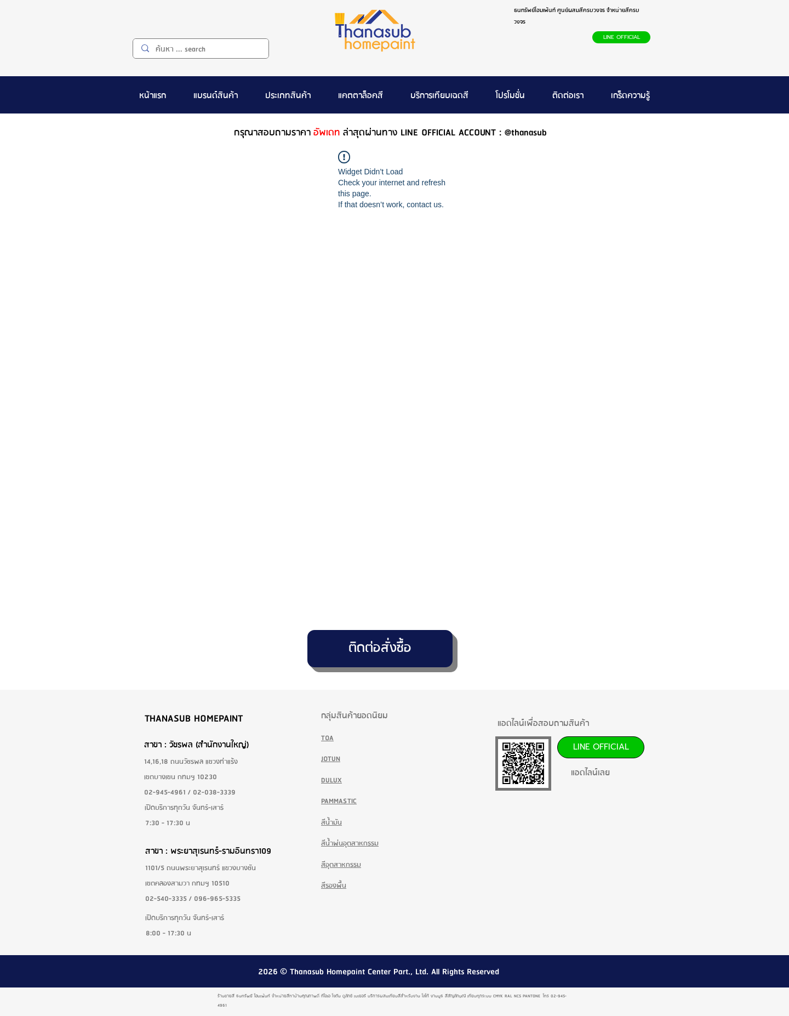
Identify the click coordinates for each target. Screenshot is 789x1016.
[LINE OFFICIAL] (621, 37)
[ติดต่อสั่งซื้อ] (380, 648)
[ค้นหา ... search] (200, 49)
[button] (215, 95)
